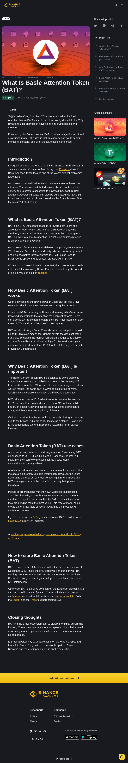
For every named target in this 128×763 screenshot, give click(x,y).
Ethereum (64, 169)
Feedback (58, 721)
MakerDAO (14, 520)
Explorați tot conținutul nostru (64, 678)
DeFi (35, 517)
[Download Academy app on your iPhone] (72, 737)
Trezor (34, 599)
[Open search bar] (115, 5)
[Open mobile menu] (122, 5)
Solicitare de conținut (63, 716)
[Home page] (12, 5)
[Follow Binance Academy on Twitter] (35, 731)
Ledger (16, 599)
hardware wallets (64, 596)
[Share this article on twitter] (95, 25)
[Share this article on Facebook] (104, 25)
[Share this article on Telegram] (112, 25)
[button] (121, 5)
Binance (42, 272)
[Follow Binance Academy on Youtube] (44, 731)
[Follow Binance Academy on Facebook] (31, 731)
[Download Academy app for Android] (89, 737)
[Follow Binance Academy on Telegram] (40, 731)
